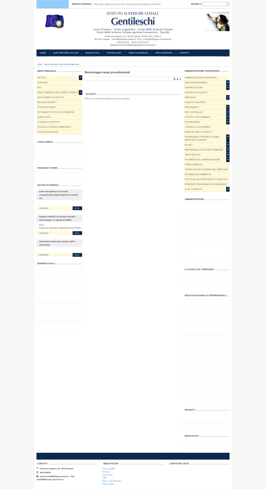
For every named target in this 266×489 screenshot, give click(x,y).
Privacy (106, 471)
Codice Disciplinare (47, 131)
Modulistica (92, 53)
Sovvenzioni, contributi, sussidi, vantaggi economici (202, 138)
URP (104, 477)
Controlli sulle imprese (197, 126)
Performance (192, 107)
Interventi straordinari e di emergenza (206, 184)
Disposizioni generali (196, 82)
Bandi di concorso (195, 102)
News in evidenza (138, 53)
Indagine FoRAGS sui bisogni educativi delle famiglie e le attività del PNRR (57, 218)
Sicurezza (107, 474)
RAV (39, 87)
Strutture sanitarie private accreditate (206, 179)
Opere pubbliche (193, 164)
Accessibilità (108, 468)
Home (43, 53)
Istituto (41, 77)
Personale (190, 97)
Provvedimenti (192, 122)
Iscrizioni (42, 82)
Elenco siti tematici (111, 480)
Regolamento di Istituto (50, 97)
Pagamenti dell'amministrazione (202, 159)
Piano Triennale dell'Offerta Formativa (58, 92)
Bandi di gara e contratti (199, 131)
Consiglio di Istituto (48, 122)
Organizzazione (194, 87)
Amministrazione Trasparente (201, 77)
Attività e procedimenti (197, 117)
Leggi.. (77, 208)
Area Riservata (163, 53)
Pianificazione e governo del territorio (206, 169)
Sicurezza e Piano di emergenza (54, 126)
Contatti (184, 53)
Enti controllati (194, 112)
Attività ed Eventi (46, 107)
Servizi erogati (193, 154)
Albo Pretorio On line (65, 53)
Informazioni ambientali (198, 174)
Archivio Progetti (47, 102)
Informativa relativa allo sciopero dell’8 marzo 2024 (57, 243)
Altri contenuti (193, 189)
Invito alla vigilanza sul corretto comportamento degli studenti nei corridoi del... (58, 194)
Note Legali (108, 483)
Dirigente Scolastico (196, 92)
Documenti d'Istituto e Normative (55, 112)
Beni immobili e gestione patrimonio (204, 149)
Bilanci (188, 144)
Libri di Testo (44, 117)
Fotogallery (114, 53)
